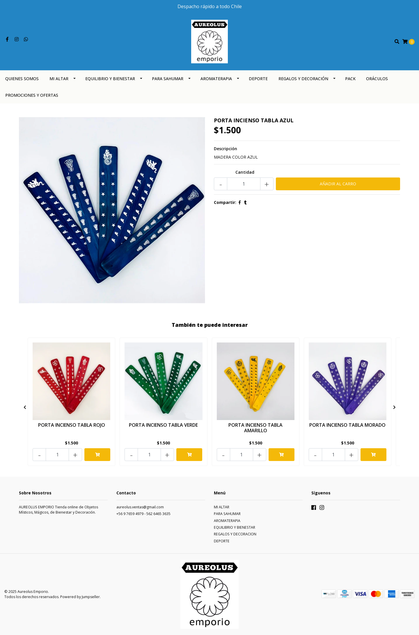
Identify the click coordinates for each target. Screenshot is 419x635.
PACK (350, 78)
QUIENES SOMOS (22, 78)
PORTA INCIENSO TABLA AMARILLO (255, 428)
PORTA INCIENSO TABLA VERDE (163, 425)
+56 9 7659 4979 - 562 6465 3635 (143, 513)
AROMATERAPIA (216, 78)
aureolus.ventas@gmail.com (140, 507)
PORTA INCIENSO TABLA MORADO (347, 425)
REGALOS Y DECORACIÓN (303, 78)
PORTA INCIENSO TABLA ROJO (71, 425)
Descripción (225, 148)
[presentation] (25, 407)
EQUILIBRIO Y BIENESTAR (110, 78)
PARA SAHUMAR (167, 78)
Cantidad (244, 172)
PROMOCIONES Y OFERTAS (31, 95)
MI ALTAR (58, 78)
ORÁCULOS (377, 78)
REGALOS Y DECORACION (235, 534)
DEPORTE (258, 78)
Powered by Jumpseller (80, 596)
